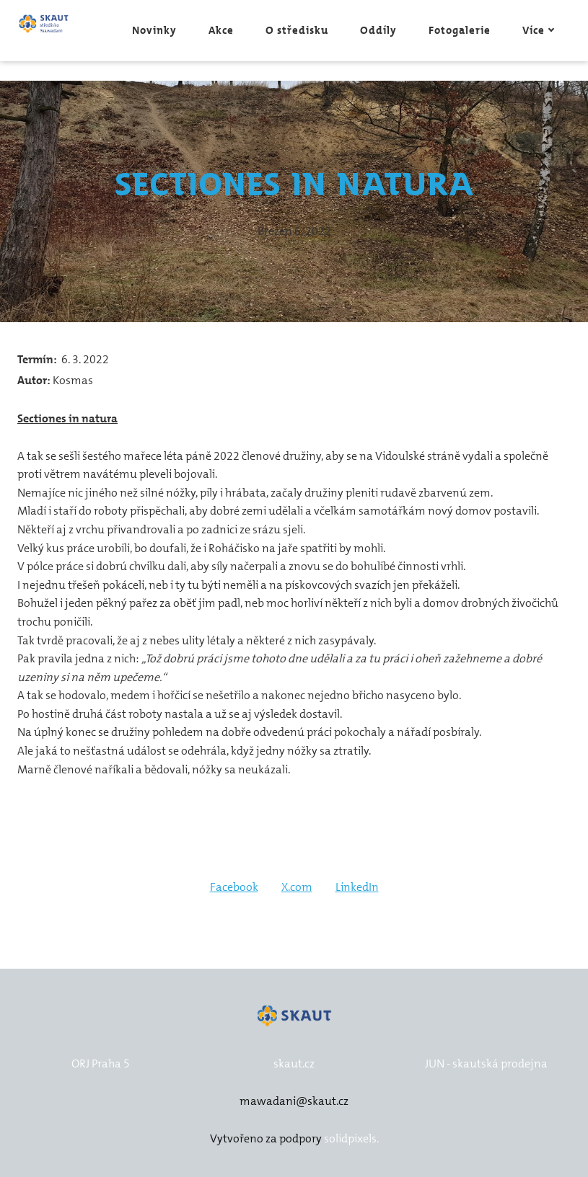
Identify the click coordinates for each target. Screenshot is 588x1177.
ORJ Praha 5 (100, 1063)
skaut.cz (294, 1063)
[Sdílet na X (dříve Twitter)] (296, 887)
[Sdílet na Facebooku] (234, 887)
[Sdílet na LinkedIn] (357, 887)
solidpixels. (351, 1138)
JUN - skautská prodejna (486, 1063)
